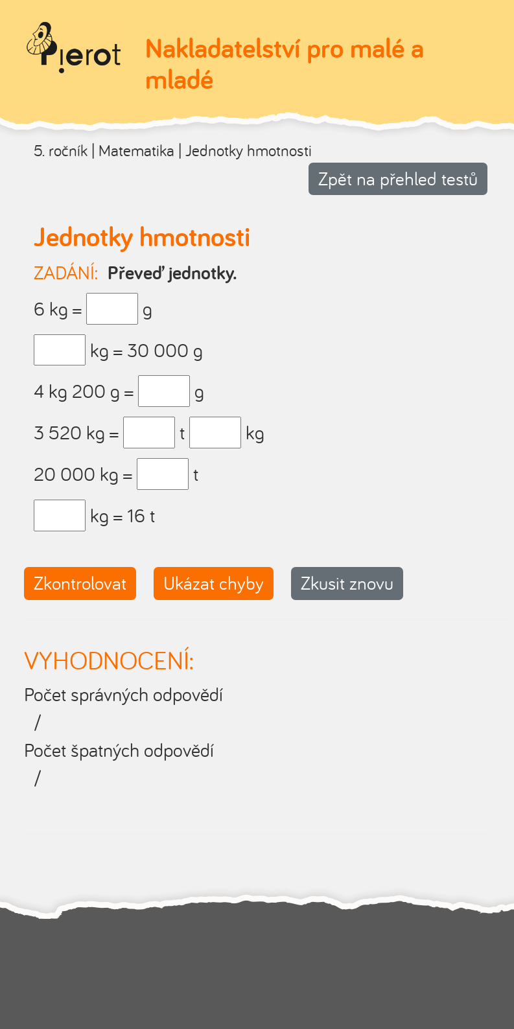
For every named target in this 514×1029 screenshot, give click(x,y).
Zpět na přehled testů (398, 179)
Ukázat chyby (213, 583)
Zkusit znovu (347, 583)
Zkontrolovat (80, 583)
